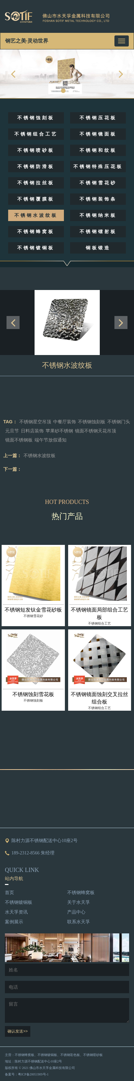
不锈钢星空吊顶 (35, 421)
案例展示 (14, 921)
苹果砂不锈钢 (59, 430)
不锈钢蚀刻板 (35, 117)
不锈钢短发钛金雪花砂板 (33, 610)
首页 (9, 892)
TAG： (10, 421)
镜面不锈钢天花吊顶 (95, 430)
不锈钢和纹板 (98, 150)
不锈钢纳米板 (98, 215)
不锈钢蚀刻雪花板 (33, 694)
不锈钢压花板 (98, 117)
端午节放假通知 (51, 440)
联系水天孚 (78, 921)
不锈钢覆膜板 (35, 199)
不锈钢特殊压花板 (98, 166)
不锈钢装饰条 (98, 199)
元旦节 (12, 430)
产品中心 (76, 912)
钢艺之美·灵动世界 (26, 41)
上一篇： (12, 455)
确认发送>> (17, 1031)
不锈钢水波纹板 (36, 215)
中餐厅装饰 (64, 421)
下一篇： (12, 469)
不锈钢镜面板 (98, 134)
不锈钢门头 (118, 421)
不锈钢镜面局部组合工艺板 (99, 613)
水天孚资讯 (16, 912)
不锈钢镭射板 (98, 231)
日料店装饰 (32, 430)
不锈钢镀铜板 (35, 247)
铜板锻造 (98, 247)
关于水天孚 (78, 902)
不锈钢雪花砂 (98, 182)
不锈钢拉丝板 (35, 182)
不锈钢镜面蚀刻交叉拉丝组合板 (99, 698)
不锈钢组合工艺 (36, 134)
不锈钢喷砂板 (35, 150)
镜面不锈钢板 (19, 440)
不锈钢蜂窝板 (35, 231)
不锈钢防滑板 (35, 166)
